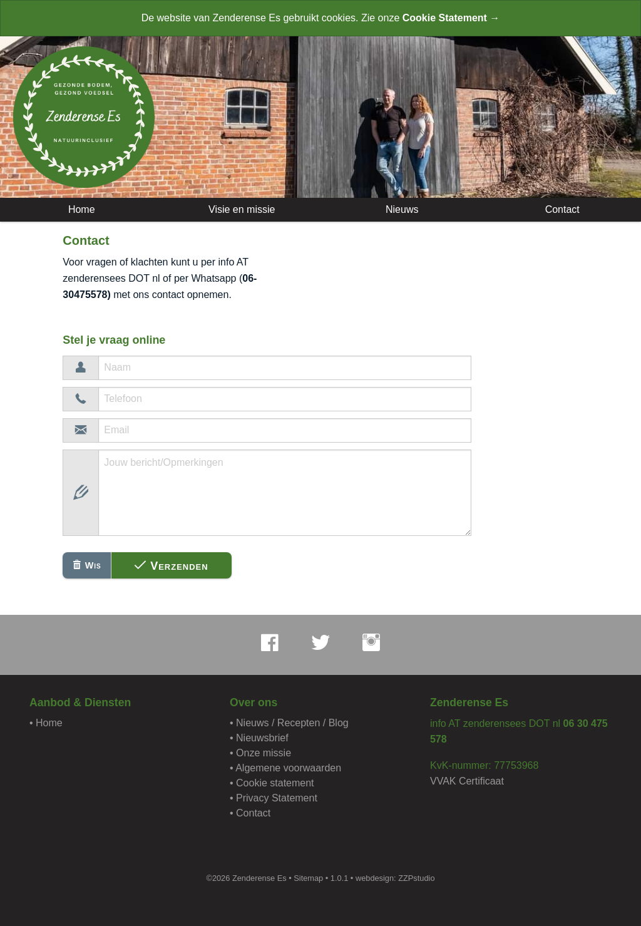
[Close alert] (624, 16)
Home (80, 209)
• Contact (250, 813)
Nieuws (401, 209)
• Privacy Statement (273, 798)
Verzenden (171, 565)
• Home (46, 723)
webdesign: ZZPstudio (395, 878)
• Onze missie (260, 753)
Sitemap (308, 878)
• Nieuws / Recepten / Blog (289, 723)
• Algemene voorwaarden (285, 768)
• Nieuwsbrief (259, 738)
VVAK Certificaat (467, 781)
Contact (561, 209)
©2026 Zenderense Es (246, 878)
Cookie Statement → (451, 18)
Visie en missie (240, 209)
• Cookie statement (272, 783)
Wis (87, 565)
